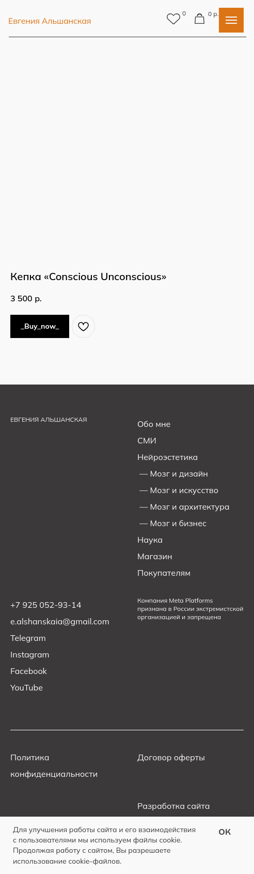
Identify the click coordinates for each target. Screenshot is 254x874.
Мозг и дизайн (179, 473)
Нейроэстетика (167, 457)
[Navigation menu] (231, 20)
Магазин (154, 556)
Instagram (30, 654)
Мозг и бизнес (178, 523)
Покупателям (163, 573)
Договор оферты (171, 757)
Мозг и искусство (184, 490)
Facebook (28, 671)
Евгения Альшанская (49, 21)
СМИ (146, 440)
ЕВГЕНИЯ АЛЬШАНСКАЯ (48, 419)
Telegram (28, 638)
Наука (150, 539)
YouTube (26, 687)
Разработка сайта (173, 806)
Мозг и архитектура (190, 506)
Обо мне (153, 424)
